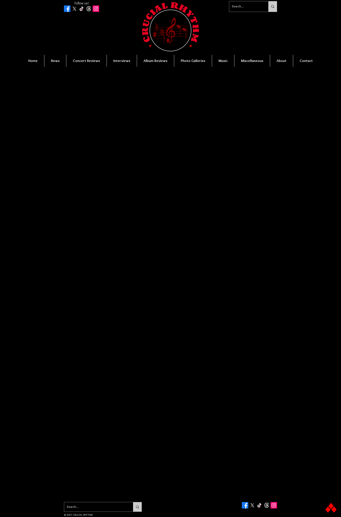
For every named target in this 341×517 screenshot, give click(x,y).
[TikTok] (81, 8)
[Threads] (88, 8)
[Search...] (245, 6)
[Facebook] (67, 8)
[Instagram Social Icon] (96, 8)
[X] (74, 8)
